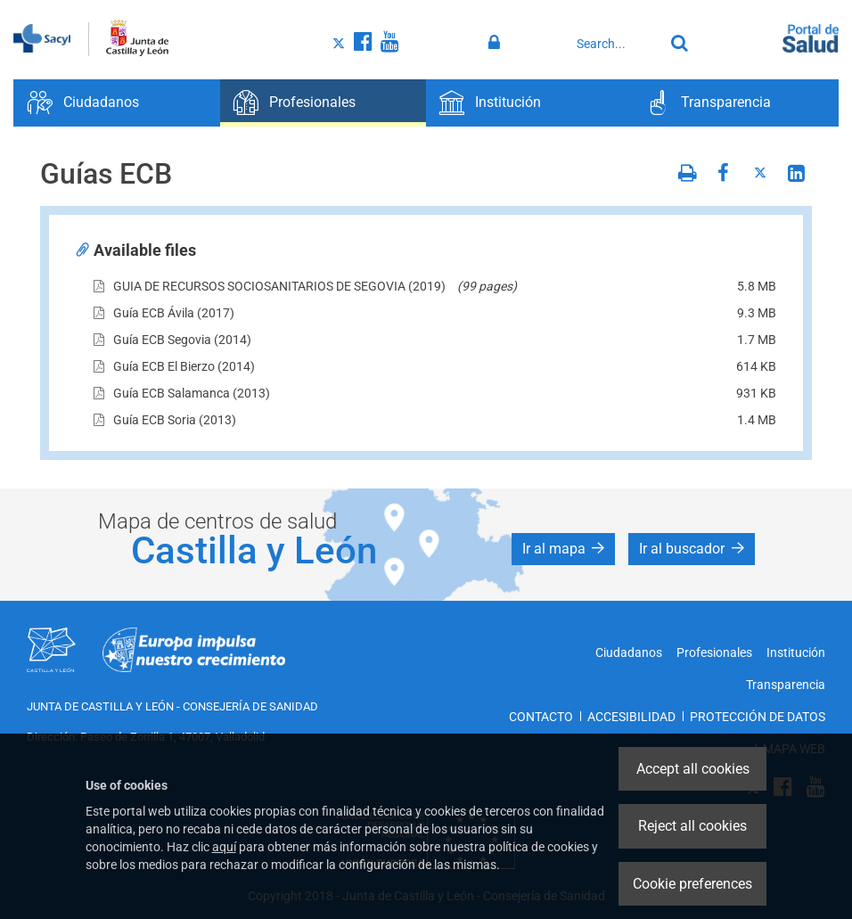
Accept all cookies (693, 768)
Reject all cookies (692, 825)
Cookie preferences (692, 883)
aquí (224, 847)
